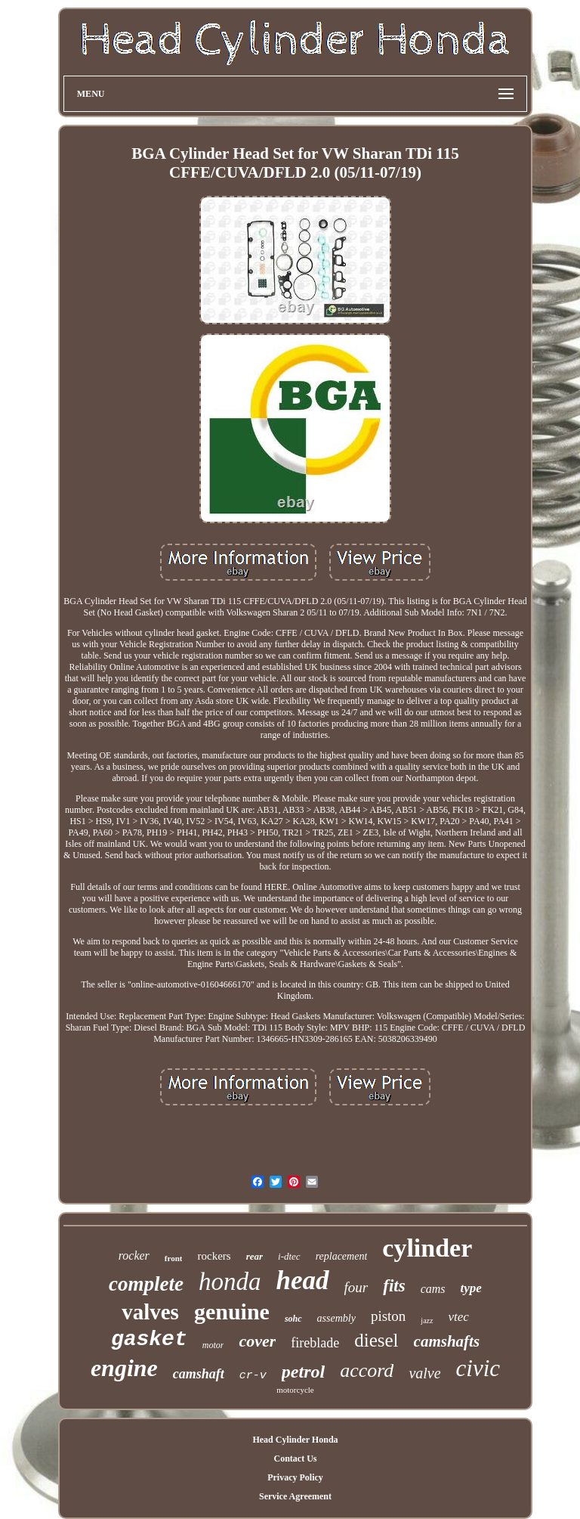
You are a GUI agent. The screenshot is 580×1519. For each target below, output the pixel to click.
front (174, 1258)
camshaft (198, 1373)
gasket (149, 1339)
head (302, 1280)
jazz (427, 1320)
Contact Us (294, 1458)
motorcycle (294, 1389)
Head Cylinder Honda (295, 1439)
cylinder (427, 1248)
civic (478, 1368)
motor (213, 1345)
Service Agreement (295, 1496)
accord (366, 1370)
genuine (232, 1311)
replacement (342, 1256)
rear (254, 1256)
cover (257, 1340)
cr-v (253, 1375)
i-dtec (289, 1256)
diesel (376, 1340)
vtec (458, 1317)
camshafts (447, 1341)
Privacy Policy (295, 1477)
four (356, 1287)
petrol (303, 1371)
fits (394, 1285)
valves (150, 1312)
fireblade (315, 1342)
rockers (213, 1256)
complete (146, 1284)
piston (388, 1316)
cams (433, 1288)
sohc (293, 1318)
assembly (336, 1318)
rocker (134, 1255)
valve (424, 1373)
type (471, 1288)
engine (124, 1367)
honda (230, 1281)
